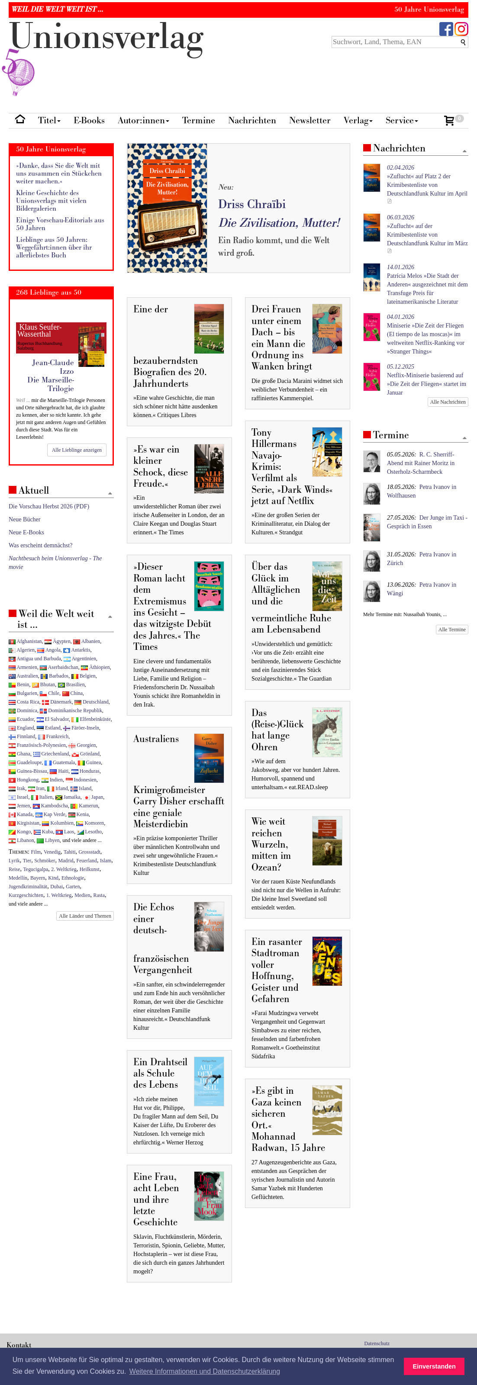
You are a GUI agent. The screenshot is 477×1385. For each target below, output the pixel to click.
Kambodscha (50, 806)
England (21, 728)
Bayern (37, 878)
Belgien (83, 676)
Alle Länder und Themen (85, 916)
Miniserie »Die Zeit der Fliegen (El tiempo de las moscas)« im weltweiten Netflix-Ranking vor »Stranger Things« (425, 334)
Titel (49, 120)
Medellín (18, 878)
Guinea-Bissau (28, 771)
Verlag (358, 120)
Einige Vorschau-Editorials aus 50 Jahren (60, 224)
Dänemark (57, 702)
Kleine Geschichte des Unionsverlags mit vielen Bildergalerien (51, 200)
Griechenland (51, 754)
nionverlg (106, 57)
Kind (53, 878)
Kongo (20, 832)
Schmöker (44, 861)
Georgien (82, 745)
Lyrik (14, 861)
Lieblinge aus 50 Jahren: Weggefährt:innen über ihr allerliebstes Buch (54, 247)
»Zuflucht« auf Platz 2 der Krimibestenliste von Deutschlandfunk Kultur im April (427, 180)
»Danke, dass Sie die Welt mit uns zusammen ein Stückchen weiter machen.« (59, 173)
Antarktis (76, 650)
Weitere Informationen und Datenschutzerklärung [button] (204, 1371)
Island (81, 788)
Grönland (86, 754)
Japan (93, 797)
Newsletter (310, 120)
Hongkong (24, 780)
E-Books (89, 120)
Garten (73, 887)
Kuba (43, 832)
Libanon (21, 840)
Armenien (23, 667)
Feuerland (86, 861)
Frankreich (53, 736)
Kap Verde (50, 814)
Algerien (22, 650)
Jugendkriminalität (28, 887)
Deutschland (91, 702)
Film (36, 852)
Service (402, 120)
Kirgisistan (24, 823)
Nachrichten (252, 120)
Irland (57, 788)
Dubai (56, 887)
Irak (17, 788)
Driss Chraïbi (252, 204)
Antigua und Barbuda (35, 659)
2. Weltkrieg (63, 869)
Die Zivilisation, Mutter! (278, 223)
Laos (65, 832)
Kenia (78, 814)
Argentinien (80, 659)
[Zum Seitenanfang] (464, 151)
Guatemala (60, 762)
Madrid (65, 861)
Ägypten (58, 641)
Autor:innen (143, 120)
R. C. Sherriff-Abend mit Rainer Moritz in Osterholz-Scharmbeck (420, 463)
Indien (52, 780)
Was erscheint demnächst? (40, 545)
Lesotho (89, 832)
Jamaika (68, 797)
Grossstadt (89, 852)
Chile (49, 693)
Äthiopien (95, 667)
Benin (19, 684)
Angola (48, 650)
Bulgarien (23, 693)
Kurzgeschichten (26, 895)
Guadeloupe (25, 762)
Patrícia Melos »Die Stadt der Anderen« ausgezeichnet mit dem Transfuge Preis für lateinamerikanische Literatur (427, 284)
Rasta (99, 895)
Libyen (48, 840)
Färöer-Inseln (81, 728)
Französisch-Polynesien (37, 745)
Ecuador (21, 719)
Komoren (90, 823)
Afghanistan (25, 641)
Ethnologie (72, 878)
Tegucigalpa (35, 869)
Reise (14, 869)
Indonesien (81, 780)
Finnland (22, 736)
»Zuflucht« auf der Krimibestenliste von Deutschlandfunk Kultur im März (427, 230)
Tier (27, 861)
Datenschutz (377, 1343)
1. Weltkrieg (58, 895)
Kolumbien (57, 823)
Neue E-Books (26, 532)
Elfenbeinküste (90, 719)
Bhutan (43, 684)
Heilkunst (90, 869)
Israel (18, 797)
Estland (49, 728)
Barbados (54, 676)
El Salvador (53, 719)
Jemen (19, 806)
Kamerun (84, 806)
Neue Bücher (24, 519)
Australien (23, 676)
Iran (36, 788)
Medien (82, 895)
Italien (41, 797)
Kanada (20, 814)
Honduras (85, 771)
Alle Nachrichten (448, 402)
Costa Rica (24, 702)
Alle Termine (452, 630)
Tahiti (70, 852)
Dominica (23, 710)
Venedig (52, 852)
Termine (198, 120)
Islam (105, 861)
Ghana (19, 754)
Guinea (89, 762)
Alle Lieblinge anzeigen (77, 450)
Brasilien (71, 684)
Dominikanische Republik (71, 710)
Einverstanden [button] (434, 1366)
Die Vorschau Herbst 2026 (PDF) (49, 506)
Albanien (86, 641)
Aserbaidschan (59, 667)
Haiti (59, 771)
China (72, 693)
